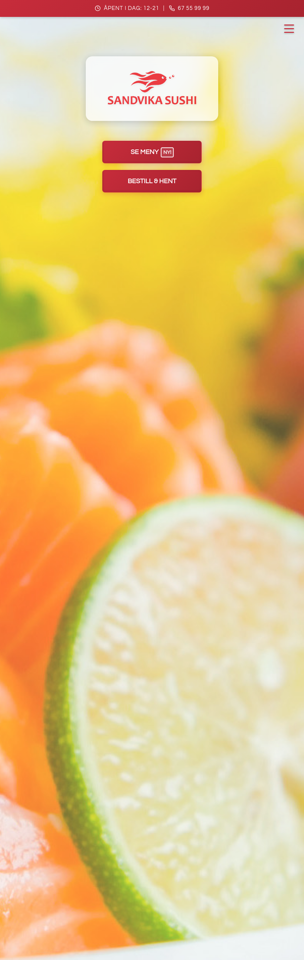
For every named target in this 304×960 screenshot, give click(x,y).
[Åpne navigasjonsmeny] (289, 28)
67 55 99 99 (194, 8)
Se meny (152, 152)
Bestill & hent (151, 181)
